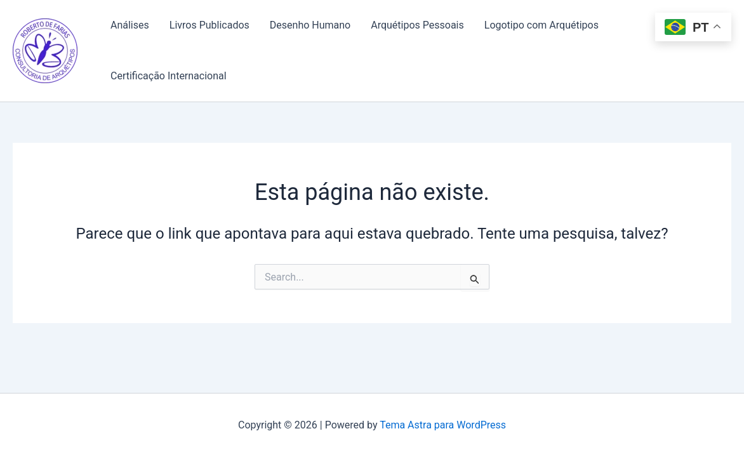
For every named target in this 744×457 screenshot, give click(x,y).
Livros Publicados (209, 25)
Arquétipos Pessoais (417, 25)
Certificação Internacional (168, 76)
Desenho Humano (310, 25)
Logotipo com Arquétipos (541, 25)
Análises (129, 25)
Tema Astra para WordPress (443, 425)
